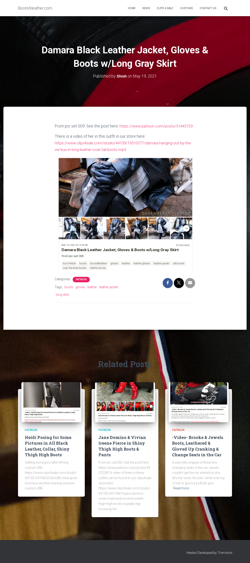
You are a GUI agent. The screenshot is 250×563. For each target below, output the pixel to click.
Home (132, 8)
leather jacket (108, 293)
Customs (186, 8)
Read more (181, 488)
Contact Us (208, 8)
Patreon (81, 285)
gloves (80, 293)
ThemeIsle (224, 553)
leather (92, 293)
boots (68, 293)
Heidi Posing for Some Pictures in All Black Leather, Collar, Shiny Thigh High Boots (48, 446)
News (146, 8)
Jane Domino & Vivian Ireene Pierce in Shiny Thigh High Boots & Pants (122, 446)
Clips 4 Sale (165, 8)
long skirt (62, 301)
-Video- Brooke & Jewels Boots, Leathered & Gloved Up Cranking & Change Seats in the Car (197, 446)
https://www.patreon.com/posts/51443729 (93, 132)
